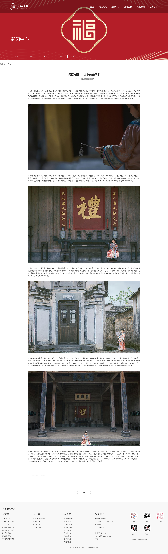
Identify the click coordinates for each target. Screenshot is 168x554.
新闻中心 (2, 64)
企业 (16, 56)
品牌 (31, 56)
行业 (60, 56)
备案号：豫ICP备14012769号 (77, 547)
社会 (74, 56)
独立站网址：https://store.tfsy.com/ (139, 539)
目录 (84, 492)
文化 (45, 56)
